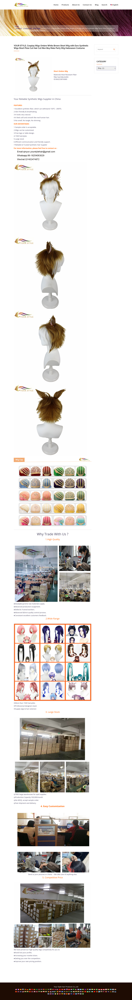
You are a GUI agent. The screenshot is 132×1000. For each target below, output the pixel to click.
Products (65, 5)
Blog (96, 5)
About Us (76, 5)
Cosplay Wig (27, 28)
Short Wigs (36, 28)
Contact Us (87, 5)
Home (56, 5)
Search (104, 5)
